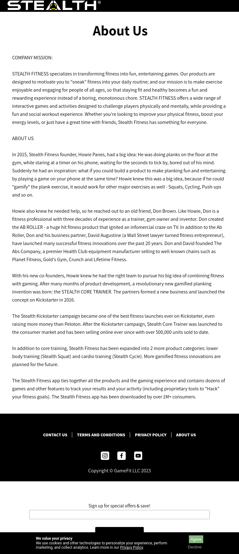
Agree (196, 539)
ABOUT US (186, 435)
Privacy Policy (150, 435)
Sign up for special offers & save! (120, 506)
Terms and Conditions (101, 435)
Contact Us (55, 435)
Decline (194, 547)
